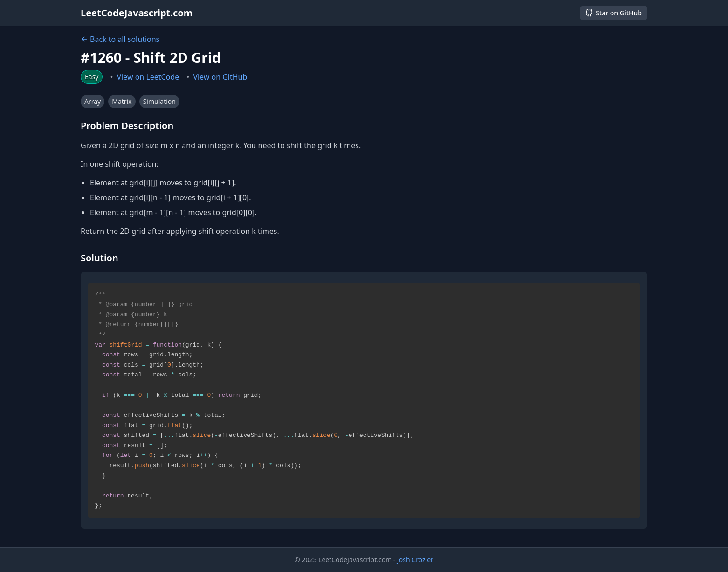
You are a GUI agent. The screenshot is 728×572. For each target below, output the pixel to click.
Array (92, 101)
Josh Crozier (415, 559)
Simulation (159, 101)
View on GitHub (220, 77)
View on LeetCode (148, 77)
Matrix (121, 101)
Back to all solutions (120, 39)
